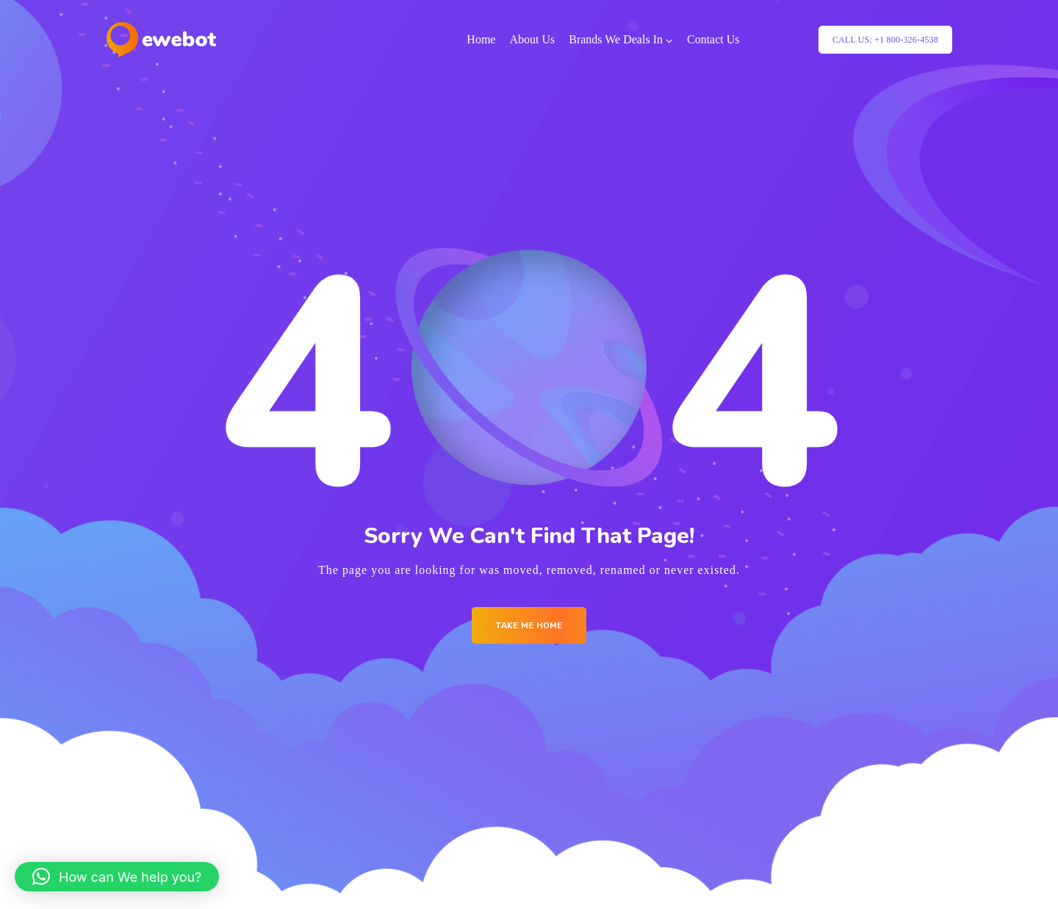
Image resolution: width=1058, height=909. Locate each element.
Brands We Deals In (616, 39)
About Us (532, 39)
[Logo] (161, 39)
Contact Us (713, 39)
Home (481, 39)
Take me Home (529, 625)
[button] (117, 876)
